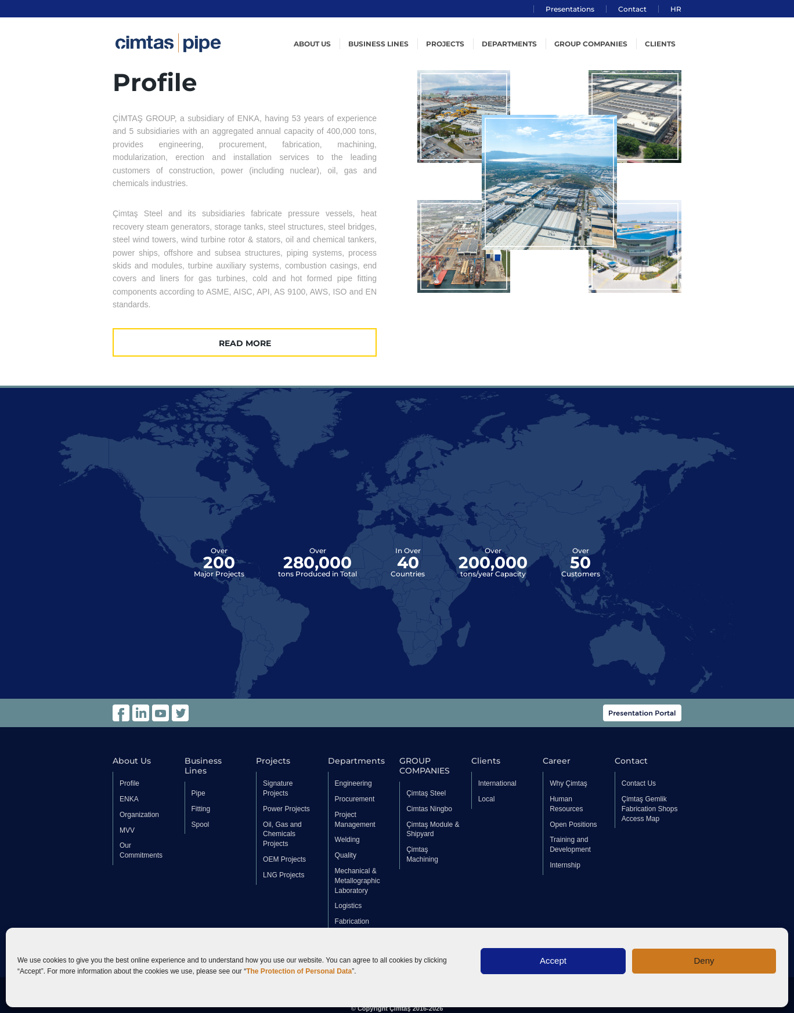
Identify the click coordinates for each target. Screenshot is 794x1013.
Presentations (570, 9)
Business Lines (378, 43)
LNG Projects (283, 875)
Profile (129, 783)
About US (312, 43)
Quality (345, 855)
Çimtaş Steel (426, 793)
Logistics (348, 906)
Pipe (198, 793)
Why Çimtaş (568, 783)
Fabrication (352, 921)
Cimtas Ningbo (429, 809)
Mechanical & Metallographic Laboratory (357, 881)
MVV (127, 830)
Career (557, 761)
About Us (132, 761)
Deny (704, 960)
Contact (632, 9)
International (497, 783)
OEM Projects (284, 859)
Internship (565, 865)
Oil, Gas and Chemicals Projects (282, 834)
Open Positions (573, 824)
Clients (660, 43)
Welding (347, 840)
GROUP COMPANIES (590, 43)
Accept (553, 960)
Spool (201, 824)
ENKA (129, 799)
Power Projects (286, 809)
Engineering (353, 783)
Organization (139, 815)
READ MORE (245, 343)
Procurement (355, 799)
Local (486, 799)
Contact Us (639, 783)
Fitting (201, 809)
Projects (445, 43)
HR (675, 9)
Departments (509, 43)
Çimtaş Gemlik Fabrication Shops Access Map (650, 809)
